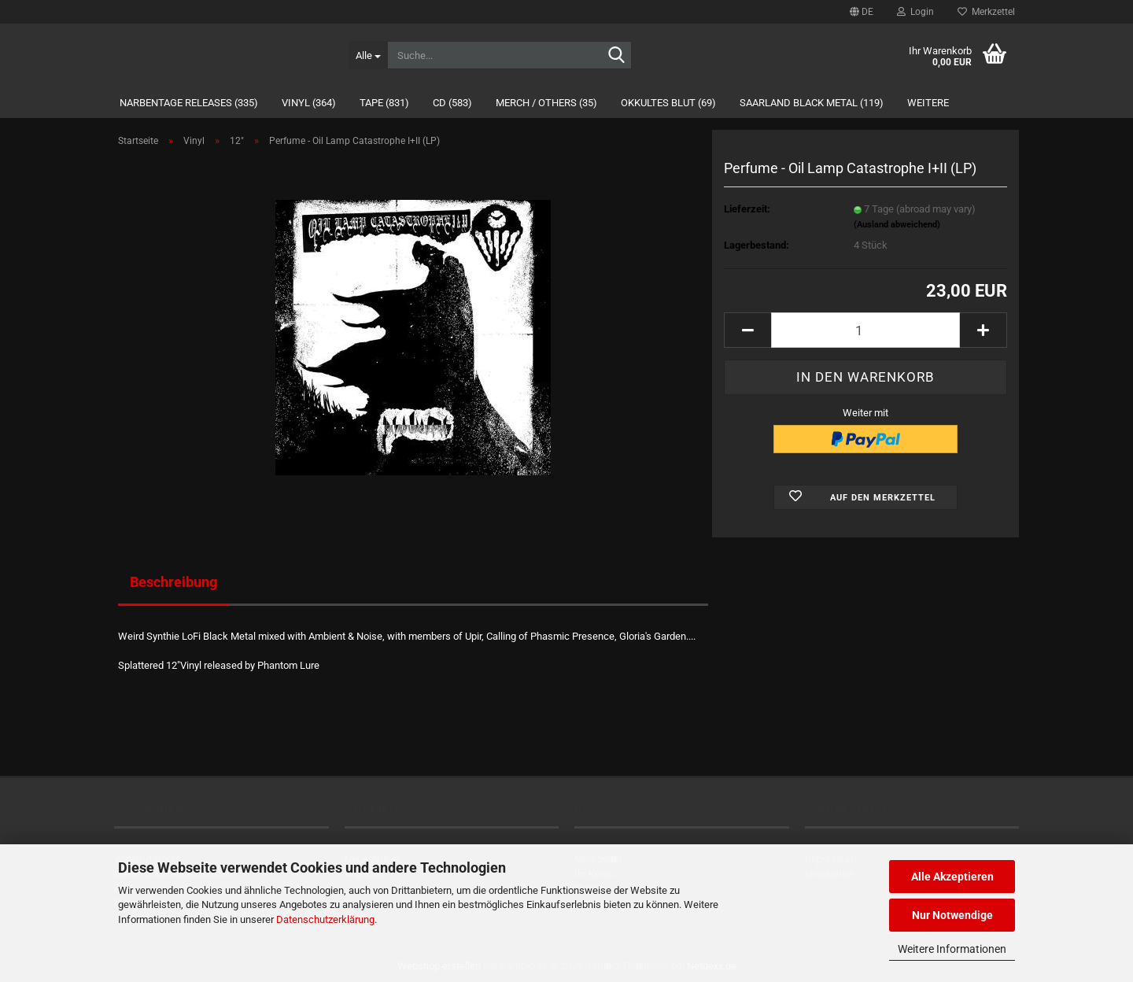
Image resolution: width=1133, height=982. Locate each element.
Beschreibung (173, 582)
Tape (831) (384, 103)
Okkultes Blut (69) (668, 103)
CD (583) (452, 103)
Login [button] (915, 11)
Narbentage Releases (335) (189, 103)
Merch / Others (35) (546, 103)
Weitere (928, 103)
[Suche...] (368, 55)
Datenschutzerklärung (325, 919)
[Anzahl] (865, 330)
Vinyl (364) (309, 103)
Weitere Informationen (952, 949)
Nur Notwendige (952, 915)
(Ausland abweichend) (897, 225)
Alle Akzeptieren (952, 876)
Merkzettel (986, 11)
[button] (861, 12)
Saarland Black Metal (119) (812, 103)
